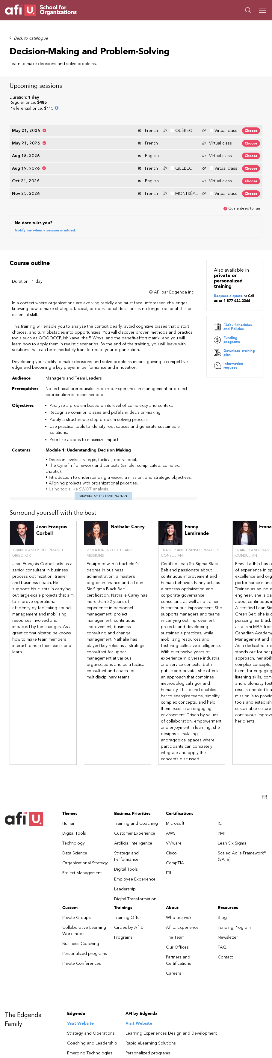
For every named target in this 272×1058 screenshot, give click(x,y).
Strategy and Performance (126, 815)
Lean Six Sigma (232, 802)
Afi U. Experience (182, 886)
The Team (175, 896)
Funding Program (234, 886)
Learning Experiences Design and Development (171, 992)
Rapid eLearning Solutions (151, 1002)
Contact (225, 916)
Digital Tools (74, 792)
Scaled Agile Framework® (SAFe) (242, 815)
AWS (171, 792)
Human (68, 782)
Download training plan (234, 312)
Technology (73, 802)
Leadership (125, 848)
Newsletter (228, 896)
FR (264, 756)
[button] (201, 10)
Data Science (74, 812)
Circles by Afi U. (129, 886)
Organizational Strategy (85, 822)
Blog (222, 876)
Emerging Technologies (89, 1012)
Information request (228, 325)
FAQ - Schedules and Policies (233, 286)
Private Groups (76, 876)
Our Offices (177, 906)
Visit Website (80, 982)
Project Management (82, 832)
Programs (123, 896)
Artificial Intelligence (133, 802)
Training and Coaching (136, 782)
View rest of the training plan (103, 455)
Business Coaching (80, 902)
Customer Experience (134, 792)
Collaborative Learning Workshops (84, 890)
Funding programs (227, 299)
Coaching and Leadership (92, 1002)
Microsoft (175, 782)
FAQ (222, 906)
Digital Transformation (135, 858)
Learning (75, 1022)
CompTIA (175, 822)
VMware (174, 802)
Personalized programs (84, 912)
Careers (173, 932)
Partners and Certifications (178, 919)
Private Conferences (81, 922)
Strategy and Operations (91, 992)
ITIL (169, 832)
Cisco (171, 812)
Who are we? (178, 876)
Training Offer (127, 876)
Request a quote (228, 255)
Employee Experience (134, 838)
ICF (221, 782)
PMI (221, 792)
